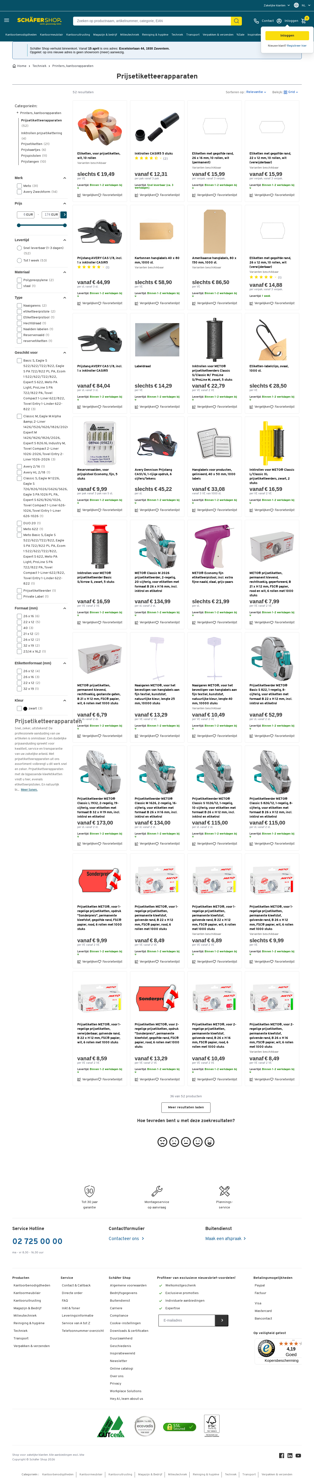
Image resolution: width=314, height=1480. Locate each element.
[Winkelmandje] (305, 21)
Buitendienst (120, 1301)
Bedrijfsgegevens (123, 1293)
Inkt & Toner (71, 1308)
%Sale (240, 34)
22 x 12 (30, 622)
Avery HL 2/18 (35, 472)
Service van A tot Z (76, 1323)
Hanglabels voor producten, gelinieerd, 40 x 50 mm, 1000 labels (214, 474)
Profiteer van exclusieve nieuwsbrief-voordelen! (196, 1278)
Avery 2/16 (32, 466)
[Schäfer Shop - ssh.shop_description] (27, 21)
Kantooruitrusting (78, 34)
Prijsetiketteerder (38, 590)
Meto (29, 185)
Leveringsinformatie (77, 1316)
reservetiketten (36, 341)
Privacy (115, 1384)
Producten (20, 1278)
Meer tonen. (29, 789)
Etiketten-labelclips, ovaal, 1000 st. (268, 368)
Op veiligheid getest (269, 1333)
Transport (192, 34)
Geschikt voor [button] (26, 352)
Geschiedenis (120, 1346)
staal (28, 286)
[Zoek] (236, 21)
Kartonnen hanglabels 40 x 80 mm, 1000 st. (157, 260)
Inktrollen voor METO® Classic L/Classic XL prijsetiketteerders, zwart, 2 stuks (271, 476)
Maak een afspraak (223, 1239)
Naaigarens (33, 305)
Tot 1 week (33, 260)
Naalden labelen (36, 329)
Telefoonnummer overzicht (83, 1331)
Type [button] (19, 298)
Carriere (116, 1308)
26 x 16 (30, 616)
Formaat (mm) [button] (26, 608)
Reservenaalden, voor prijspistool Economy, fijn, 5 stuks (97, 474)
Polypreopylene (37, 280)
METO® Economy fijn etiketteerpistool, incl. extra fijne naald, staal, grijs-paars (212, 578)
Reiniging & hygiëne (155, 34)
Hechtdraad (33, 323)
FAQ (65, 1301)
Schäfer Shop (120, 1278)
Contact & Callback (76, 1285)
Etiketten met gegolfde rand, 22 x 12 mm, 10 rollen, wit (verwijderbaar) (270, 158)
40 (27, 628)
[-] (46, 215)
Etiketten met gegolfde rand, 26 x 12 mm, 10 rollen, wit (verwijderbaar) (270, 263)
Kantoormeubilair (51, 34)
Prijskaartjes (33, 150)
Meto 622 (31, 529)
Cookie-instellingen (125, 1323)
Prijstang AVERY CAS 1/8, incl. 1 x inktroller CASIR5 (99, 260)
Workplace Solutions (126, 1391)
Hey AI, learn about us (126, 1399)
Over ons (117, 1376)
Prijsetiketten (35, 144)
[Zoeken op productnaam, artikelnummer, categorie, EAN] (154, 21)
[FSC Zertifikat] (212, 1427)
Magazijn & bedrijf (105, 34)
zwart (31, 708)
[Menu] (293, 1341)
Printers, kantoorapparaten (72, 66)
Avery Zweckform (39, 191)
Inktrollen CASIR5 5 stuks (154, 153)
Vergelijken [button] (87, 195)
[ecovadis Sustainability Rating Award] (145, 1427)
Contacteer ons (124, 1239)
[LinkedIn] (290, 1457)
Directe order (72, 1293)
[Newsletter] (186, 1320)
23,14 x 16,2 (33, 651)
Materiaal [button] (22, 272)
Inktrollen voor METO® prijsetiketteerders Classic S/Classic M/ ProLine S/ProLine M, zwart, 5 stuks (212, 373)
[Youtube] (299, 1457)
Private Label (34, 596)
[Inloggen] (287, 21)
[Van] (21, 215)
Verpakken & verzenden (218, 34)
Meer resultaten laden (186, 1107)
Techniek (177, 34)
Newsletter (118, 1361)
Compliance (119, 1316)
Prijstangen (33, 162)
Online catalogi (121, 1369)
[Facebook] (282, 1457)
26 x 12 (30, 639)
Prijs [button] (18, 203)
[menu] (277, 5)
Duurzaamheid (121, 1338)
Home (21, 66)
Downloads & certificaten (129, 1331)
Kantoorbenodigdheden (21, 34)
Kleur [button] (19, 700)
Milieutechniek (129, 34)
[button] (287, 35)
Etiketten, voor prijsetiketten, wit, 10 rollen (98, 156)
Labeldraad (143, 366)
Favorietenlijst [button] (110, 195)
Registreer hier (297, 45)
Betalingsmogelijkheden (272, 1278)
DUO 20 (30, 523)
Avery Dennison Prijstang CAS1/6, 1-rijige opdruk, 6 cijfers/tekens (153, 474)
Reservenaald (34, 335)
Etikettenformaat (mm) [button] (33, 663)
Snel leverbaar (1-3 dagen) (40, 250)
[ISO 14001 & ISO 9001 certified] (111, 1427)
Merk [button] (19, 178)
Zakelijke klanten (275, 5)
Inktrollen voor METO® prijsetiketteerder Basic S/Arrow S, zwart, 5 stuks (95, 578)
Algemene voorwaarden (128, 1285)
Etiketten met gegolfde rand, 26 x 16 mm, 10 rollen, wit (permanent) (213, 158)
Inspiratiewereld (258, 34)
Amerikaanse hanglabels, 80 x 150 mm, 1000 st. (214, 260)
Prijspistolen (34, 156)
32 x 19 (30, 645)
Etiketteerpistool (37, 317)
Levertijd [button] (22, 240)
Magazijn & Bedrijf (27, 1308)
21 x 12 (29, 633)
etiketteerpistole (38, 311)
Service (67, 1278)
